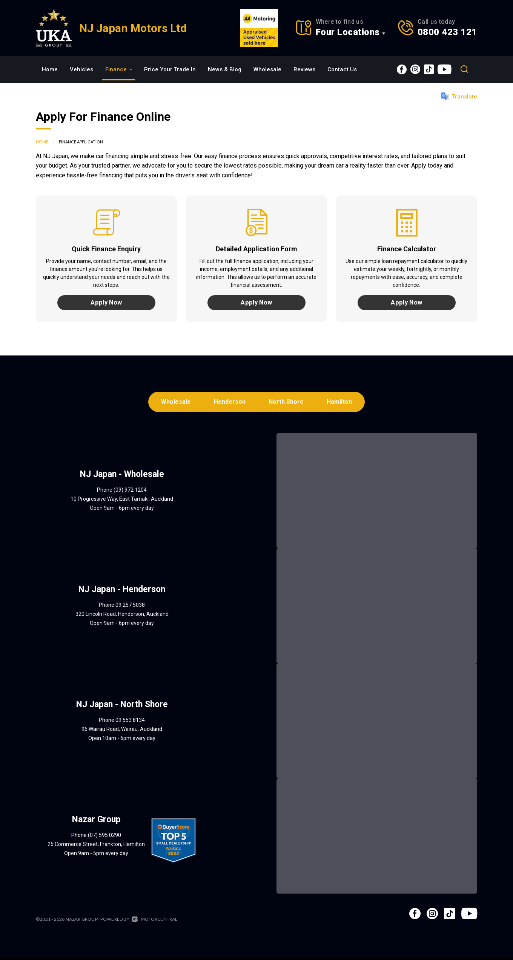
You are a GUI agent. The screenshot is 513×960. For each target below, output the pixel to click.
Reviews (304, 69)
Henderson (229, 403)
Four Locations (348, 32)
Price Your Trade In (170, 69)
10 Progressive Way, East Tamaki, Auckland (122, 501)
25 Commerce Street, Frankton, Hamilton (96, 846)
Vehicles (81, 69)
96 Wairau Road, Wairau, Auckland (121, 731)
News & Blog (224, 69)
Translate (459, 96)
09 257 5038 (130, 607)
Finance (118, 69)
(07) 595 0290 (104, 837)
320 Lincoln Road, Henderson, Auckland (122, 616)
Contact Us (342, 69)
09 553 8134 (130, 722)
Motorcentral (155, 921)
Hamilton (341, 403)
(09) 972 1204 (130, 492)
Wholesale (267, 69)
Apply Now (106, 303)
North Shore (286, 403)
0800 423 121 (447, 32)
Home (50, 69)
